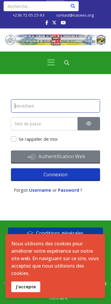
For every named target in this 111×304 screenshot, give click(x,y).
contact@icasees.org (75, 15)
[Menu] (51, 63)
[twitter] (54, 22)
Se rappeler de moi (38, 139)
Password (68, 190)
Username (40, 190)
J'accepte (26, 286)
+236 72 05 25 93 (28, 15)
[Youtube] (63, 22)
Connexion (55, 174)
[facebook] (46, 22)
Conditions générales (55, 233)
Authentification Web (56, 157)
